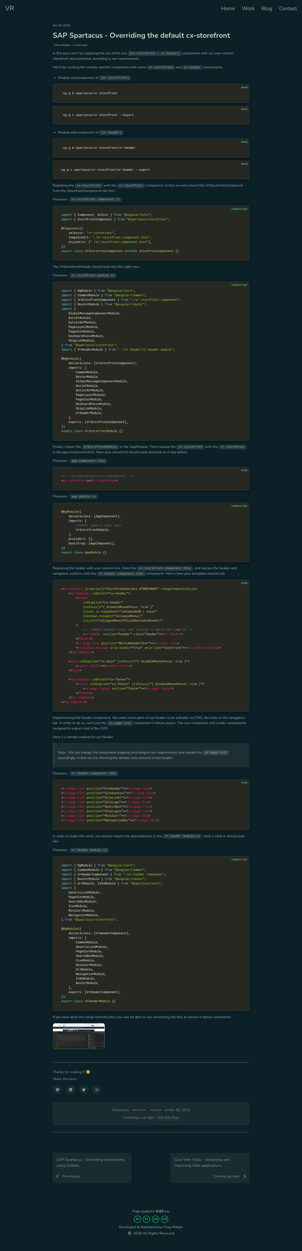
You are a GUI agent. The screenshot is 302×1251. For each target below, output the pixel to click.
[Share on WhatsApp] (97, 1176)
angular (157, 1205)
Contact (288, 8)
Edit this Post (170, 1214)
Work (248, 8)
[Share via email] (57, 1176)
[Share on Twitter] (84, 1176)
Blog (267, 8)
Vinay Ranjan (62, 54)
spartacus (140, 1205)
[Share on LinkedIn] (71, 1176)
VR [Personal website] (9, 8)
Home (228, 8)
